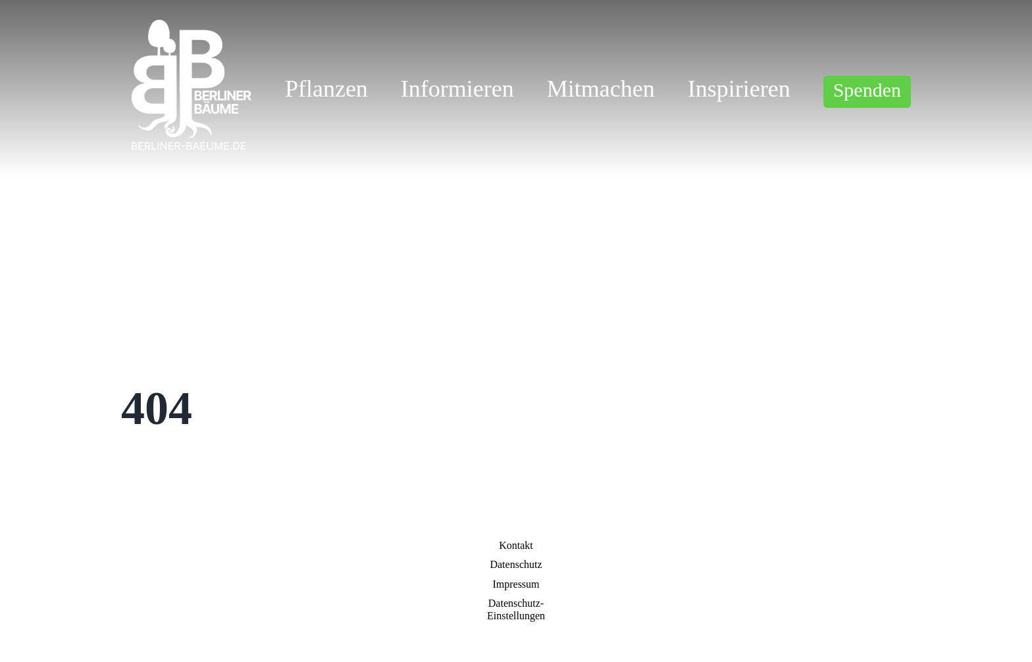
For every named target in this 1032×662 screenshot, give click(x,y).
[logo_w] (189, 23)
